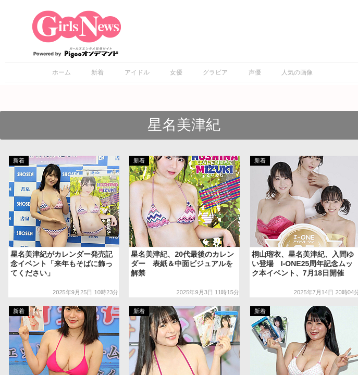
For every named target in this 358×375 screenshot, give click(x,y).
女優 (176, 72)
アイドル (137, 72)
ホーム (61, 72)
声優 (255, 72)
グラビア (215, 72)
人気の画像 (297, 72)
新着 (97, 72)
